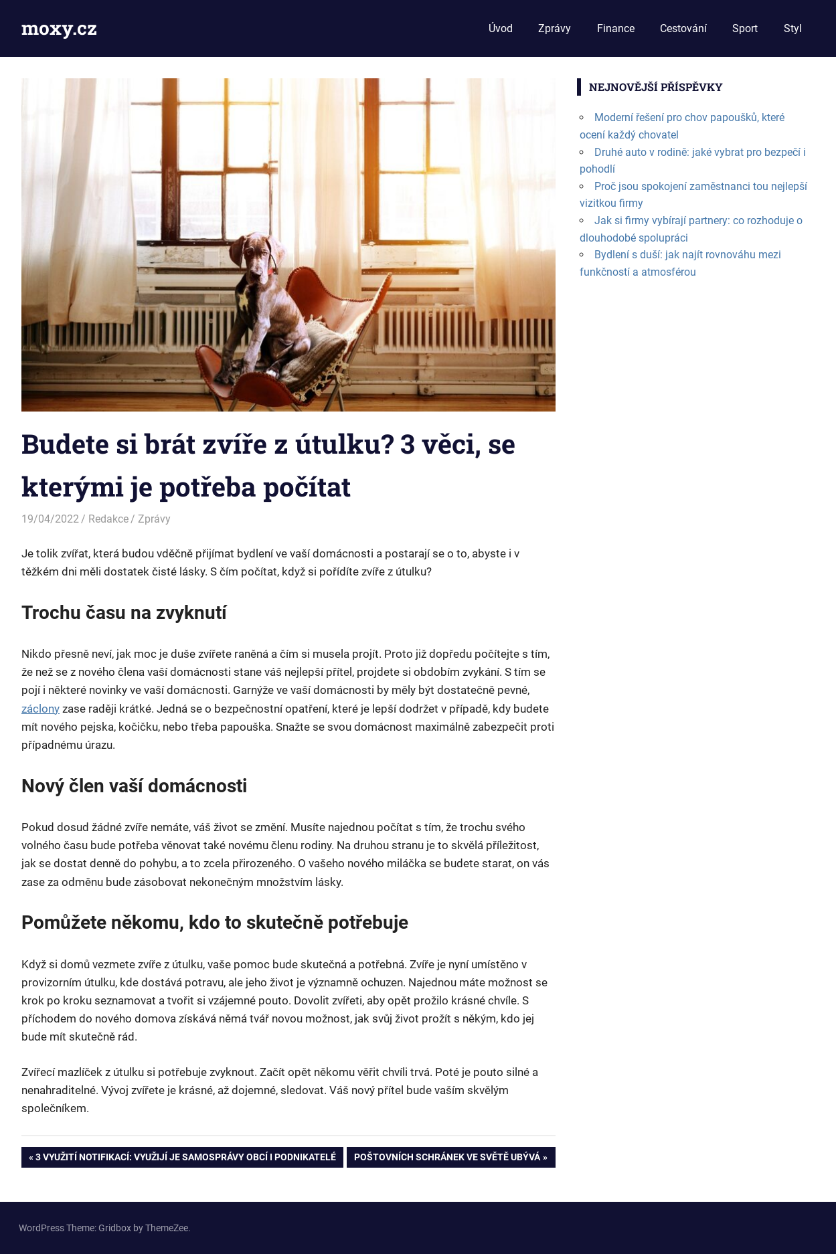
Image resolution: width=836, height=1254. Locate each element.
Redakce (108, 519)
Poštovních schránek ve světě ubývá (446, 1158)
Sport (745, 28)
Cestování (683, 28)
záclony (40, 708)
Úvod (501, 28)
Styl (793, 28)
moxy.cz (59, 27)
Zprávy (554, 28)
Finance (616, 28)
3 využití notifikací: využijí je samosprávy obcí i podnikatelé (185, 1158)
